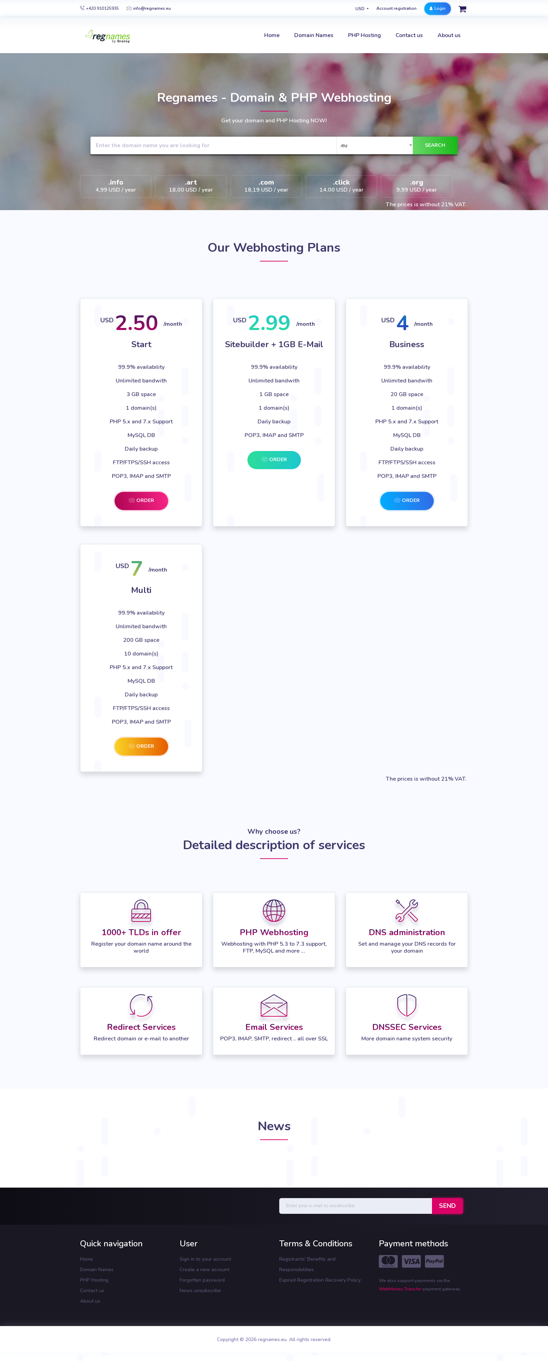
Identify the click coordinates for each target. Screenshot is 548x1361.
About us (90, 1301)
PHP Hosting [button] (364, 35)
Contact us (92, 1290)
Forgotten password (202, 1280)
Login (438, 8)
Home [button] (272, 35)
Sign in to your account (205, 1259)
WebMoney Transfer (401, 1289)
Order (141, 500)
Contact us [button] (409, 35)
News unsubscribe (200, 1290)
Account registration (396, 8)
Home (86, 1259)
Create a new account (204, 1269)
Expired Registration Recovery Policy (320, 1280)
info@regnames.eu (149, 8)
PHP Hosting (94, 1280)
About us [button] (449, 35)
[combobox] (376, 145)
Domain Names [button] (313, 35)
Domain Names (97, 1269)
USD (360, 9)
